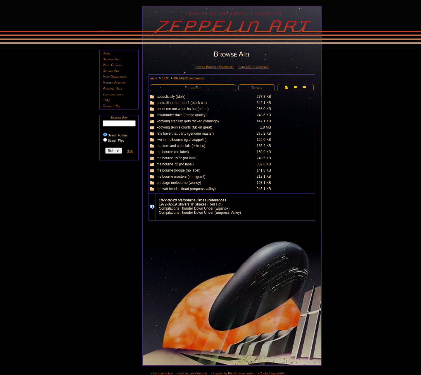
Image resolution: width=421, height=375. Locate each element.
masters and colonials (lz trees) (181, 146)
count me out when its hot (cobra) (183, 109)
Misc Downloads (115, 77)
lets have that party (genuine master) (185, 133)
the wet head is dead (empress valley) (186, 189)
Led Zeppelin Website (193, 373)
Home (107, 53)
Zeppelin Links (113, 94)
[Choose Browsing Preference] (214, 67)
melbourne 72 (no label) (175, 164)
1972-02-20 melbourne (189, 78)
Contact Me (111, 106)
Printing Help (112, 88)
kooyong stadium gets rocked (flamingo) (188, 121)
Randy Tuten (236, 373)
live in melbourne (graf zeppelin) (182, 140)
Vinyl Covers (112, 65)
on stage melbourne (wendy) (179, 183)
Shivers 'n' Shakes (192, 204)
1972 (165, 78)
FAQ (106, 100)
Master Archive (114, 83)
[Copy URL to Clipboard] (253, 67)
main (153, 78)
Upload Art (111, 71)
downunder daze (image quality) (182, 115)
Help (130, 151)
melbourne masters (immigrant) (181, 176)
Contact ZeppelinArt (272, 373)
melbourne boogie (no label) (178, 170)
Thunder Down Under (197, 208)
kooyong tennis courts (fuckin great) (184, 127)
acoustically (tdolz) (171, 97)
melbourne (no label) (173, 152)
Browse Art (111, 59)
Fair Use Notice (163, 373)
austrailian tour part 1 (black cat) (182, 103)
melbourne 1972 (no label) (177, 158)
